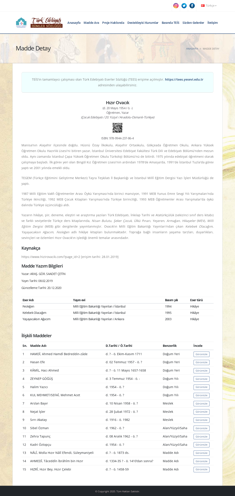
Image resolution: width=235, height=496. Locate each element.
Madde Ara (91, 23)
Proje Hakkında (113, 23)
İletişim (212, 23)
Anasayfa (73, 23)
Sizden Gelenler (193, 23)
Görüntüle (201, 354)
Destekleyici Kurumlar (142, 23)
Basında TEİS (170, 23)
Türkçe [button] (208, 5)
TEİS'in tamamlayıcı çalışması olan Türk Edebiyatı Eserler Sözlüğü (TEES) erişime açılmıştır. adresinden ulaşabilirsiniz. (117, 82)
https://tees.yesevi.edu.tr (184, 79)
